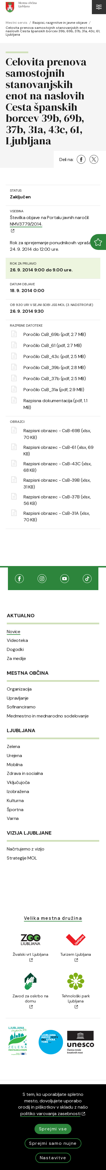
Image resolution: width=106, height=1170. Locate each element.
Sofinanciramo (21, 707)
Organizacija (19, 689)
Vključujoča (18, 782)
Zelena (13, 746)
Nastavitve (53, 1158)
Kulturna (15, 800)
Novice (13, 632)
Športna (15, 810)
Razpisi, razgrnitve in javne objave (60, 22)
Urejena (14, 755)
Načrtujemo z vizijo (25, 849)
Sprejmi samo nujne (53, 1143)
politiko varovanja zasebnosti (52, 1114)
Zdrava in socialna (25, 773)
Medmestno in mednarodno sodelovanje (47, 716)
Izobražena (18, 791)
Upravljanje (18, 698)
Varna (13, 818)
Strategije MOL (22, 858)
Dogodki (15, 649)
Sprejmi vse (53, 1129)
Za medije (16, 658)
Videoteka (17, 640)
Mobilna (15, 765)
